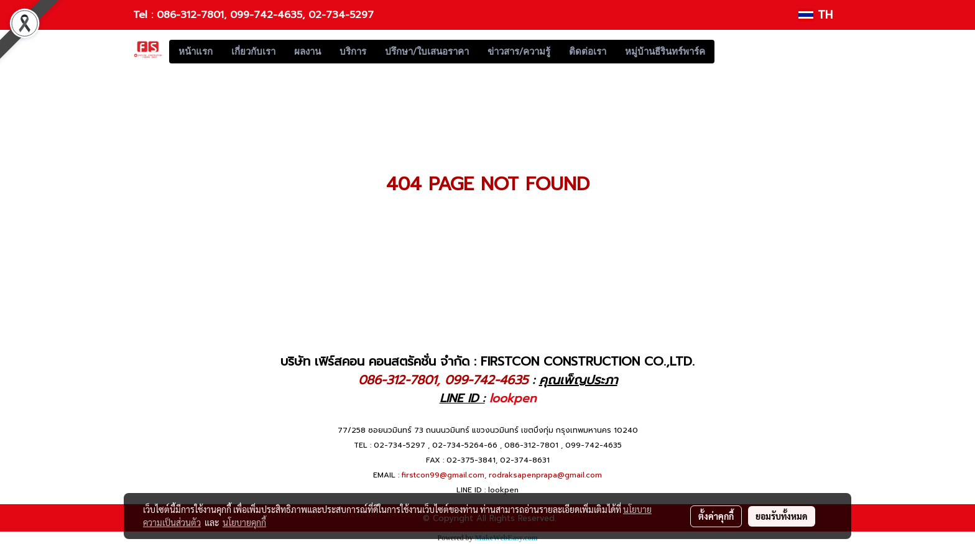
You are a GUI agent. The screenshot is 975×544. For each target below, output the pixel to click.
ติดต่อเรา (587, 51)
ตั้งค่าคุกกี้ (716, 516)
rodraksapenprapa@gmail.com (545, 475)
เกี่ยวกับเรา (253, 51)
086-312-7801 (190, 14)
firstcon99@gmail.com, (444, 475)
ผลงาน (307, 51)
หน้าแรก (195, 51)
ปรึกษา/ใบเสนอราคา (427, 51)
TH (815, 15)
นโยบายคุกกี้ (244, 522)
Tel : (145, 14)
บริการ (353, 51)
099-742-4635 (266, 14)
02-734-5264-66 (464, 445)
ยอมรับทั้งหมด (782, 516)
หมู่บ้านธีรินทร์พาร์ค (665, 51)
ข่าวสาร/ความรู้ (518, 51)
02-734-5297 (341, 14)
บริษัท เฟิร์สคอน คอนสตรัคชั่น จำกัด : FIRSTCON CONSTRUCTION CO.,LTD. (487, 361)
